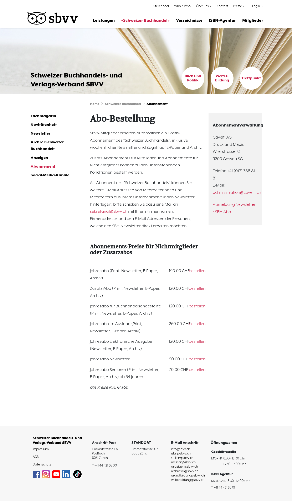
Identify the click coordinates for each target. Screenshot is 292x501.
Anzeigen (39, 158)
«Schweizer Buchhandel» (145, 20)
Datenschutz (42, 464)
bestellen (197, 271)
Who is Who (182, 6)
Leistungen (104, 20)
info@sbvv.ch (180, 449)
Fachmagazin (43, 116)
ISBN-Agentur (222, 20)
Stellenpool (161, 6)
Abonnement (157, 104)
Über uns (202, 6)
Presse (237, 6)
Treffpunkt (251, 78)
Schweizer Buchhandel (123, 104)
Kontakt (222, 6)
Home (94, 104)
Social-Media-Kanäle (50, 175)
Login (256, 6)
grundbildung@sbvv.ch (188, 475)
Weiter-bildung (222, 78)
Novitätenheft (44, 125)
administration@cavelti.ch (237, 192)
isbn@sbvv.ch (181, 453)
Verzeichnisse (189, 20)
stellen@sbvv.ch (182, 458)
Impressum (41, 449)
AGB (36, 457)
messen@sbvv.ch (183, 462)
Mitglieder (252, 20)
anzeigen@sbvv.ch (184, 466)
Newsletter (40, 133)
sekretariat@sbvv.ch (108, 211)
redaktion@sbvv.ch (184, 471)
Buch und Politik (193, 78)
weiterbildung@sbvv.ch (187, 480)
